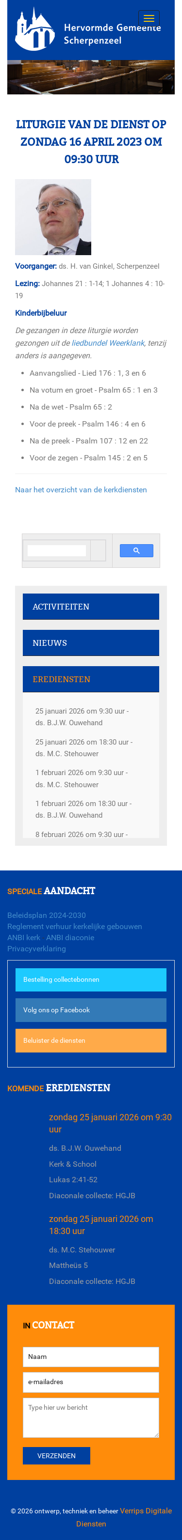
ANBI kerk (23, 937)
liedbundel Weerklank (107, 343)
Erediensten (61, 679)
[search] (57, 550)
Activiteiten (61, 607)
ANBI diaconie (70, 937)
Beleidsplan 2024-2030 (46, 915)
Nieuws (50, 643)
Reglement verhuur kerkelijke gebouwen (74, 926)
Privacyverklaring (36, 948)
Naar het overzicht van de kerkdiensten (81, 489)
